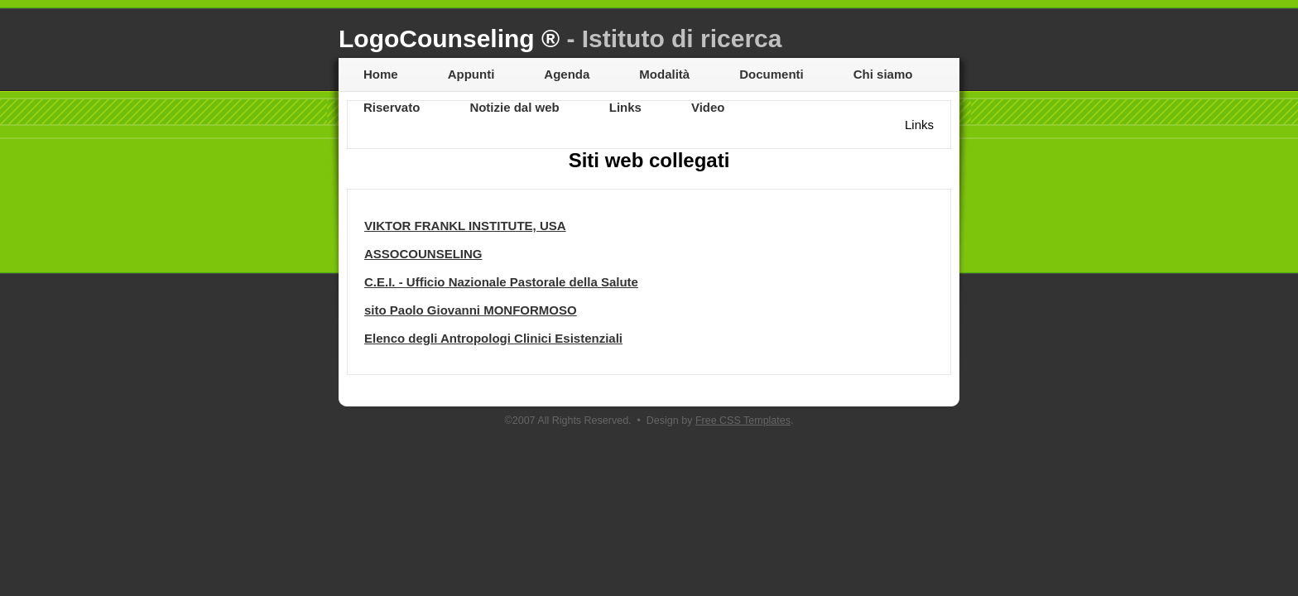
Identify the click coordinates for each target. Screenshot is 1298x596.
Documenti (771, 74)
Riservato (391, 107)
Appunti (471, 74)
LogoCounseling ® (560, 38)
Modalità (664, 74)
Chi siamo (883, 74)
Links (625, 107)
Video (708, 107)
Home (380, 74)
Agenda (566, 74)
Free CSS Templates (743, 420)
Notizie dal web (514, 107)
